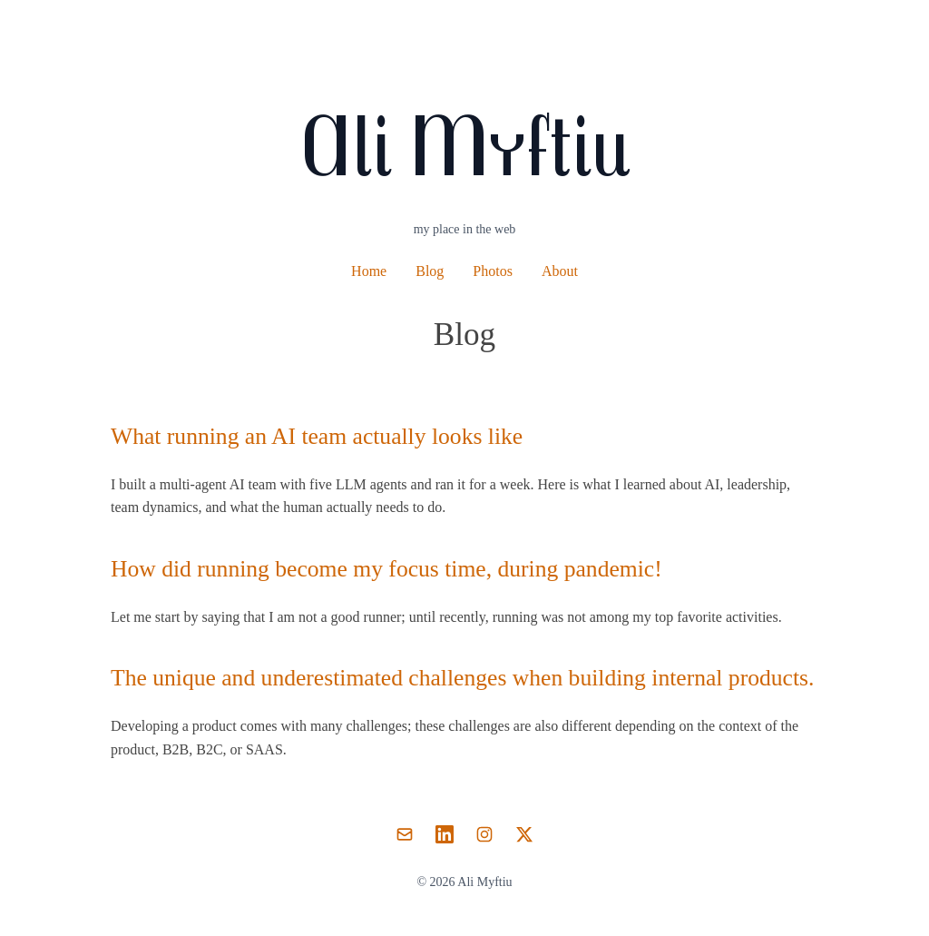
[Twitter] (524, 834)
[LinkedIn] (444, 834)
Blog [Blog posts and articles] (430, 271)
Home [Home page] (368, 271)
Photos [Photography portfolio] (493, 271)
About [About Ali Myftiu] (560, 271)
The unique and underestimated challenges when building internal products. (462, 678)
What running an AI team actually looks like (317, 436)
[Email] (405, 834)
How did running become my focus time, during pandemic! (386, 569)
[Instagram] (484, 834)
